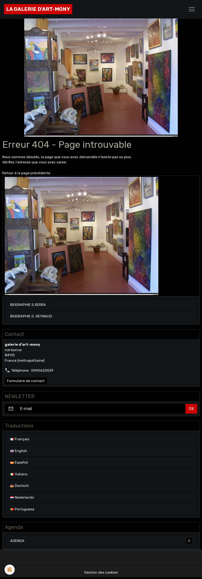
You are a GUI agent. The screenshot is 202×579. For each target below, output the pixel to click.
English (18, 451)
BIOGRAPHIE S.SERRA (28, 304)
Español (19, 462)
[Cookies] (10, 570)
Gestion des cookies (101, 572)
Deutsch (19, 485)
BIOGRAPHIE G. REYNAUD (31, 316)
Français (19, 439)
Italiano (18, 474)
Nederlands (22, 497)
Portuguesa (22, 509)
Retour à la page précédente (26, 173)
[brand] (38, 9)
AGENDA (101, 541)
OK (191, 408)
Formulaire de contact (26, 381)
